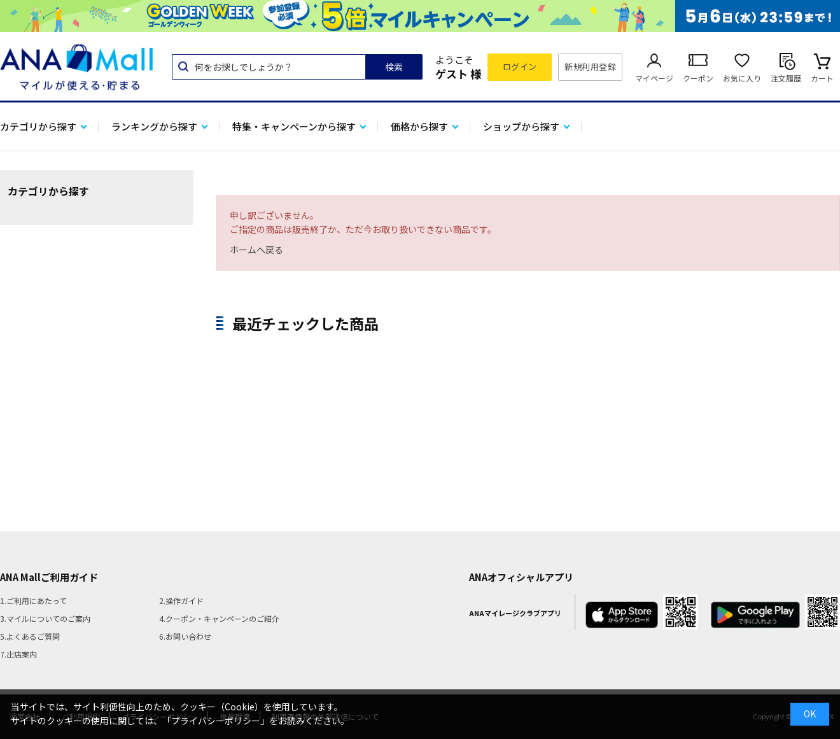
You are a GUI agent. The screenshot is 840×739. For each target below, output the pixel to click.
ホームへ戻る (256, 249)
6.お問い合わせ (185, 636)
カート (822, 78)
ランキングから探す (154, 126)
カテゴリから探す (38, 126)
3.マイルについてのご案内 (45, 618)
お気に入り (742, 78)
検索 (394, 66)
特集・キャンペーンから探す (294, 126)
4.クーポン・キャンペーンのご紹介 (219, 618)
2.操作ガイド (181, 600)
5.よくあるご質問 (30, 636)
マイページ (654, 78)
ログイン (520, 66)
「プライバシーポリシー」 (215, 720)
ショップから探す (521, 126)
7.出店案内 (18, 654)
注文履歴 (786, 78)
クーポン (698, 78)
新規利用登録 (590, 66)
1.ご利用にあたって (33, 600)
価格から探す (419, 126)
